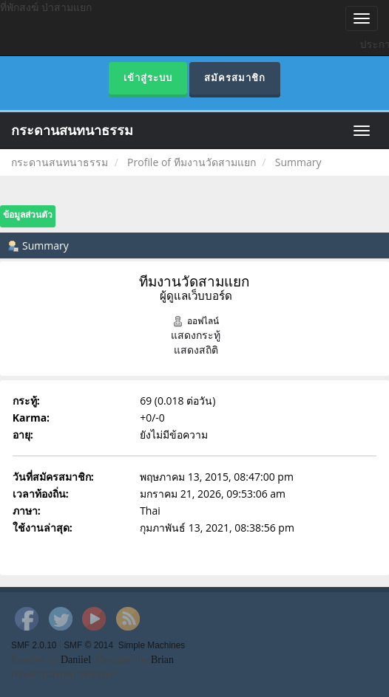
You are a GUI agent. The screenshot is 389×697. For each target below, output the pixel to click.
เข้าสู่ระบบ (148, 77)
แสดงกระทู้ (195, 335)
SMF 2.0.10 (33, 645)
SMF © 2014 (88, 645)
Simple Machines (152, 645)
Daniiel (76, 659)
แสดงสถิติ (196, 350)
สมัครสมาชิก (234, 77)
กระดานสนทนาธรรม (72, 130)
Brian (162, 659)
